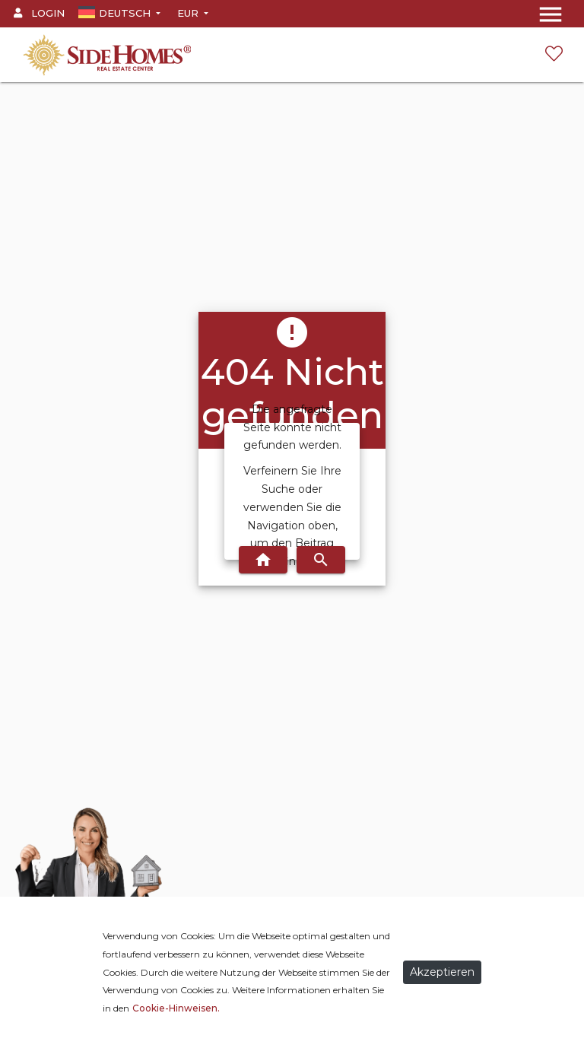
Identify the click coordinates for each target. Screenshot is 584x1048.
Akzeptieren (442, 972)
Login (39, 13)
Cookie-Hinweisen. (176, 1008)
